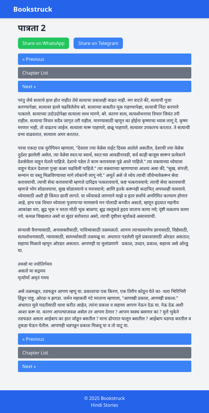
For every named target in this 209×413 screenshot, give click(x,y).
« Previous (33, 59)
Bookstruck (32, 9)
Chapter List (35, 73)
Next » (29, 86)
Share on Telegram (98, 43)
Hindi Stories (104, 405)
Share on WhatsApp (44, 43)
